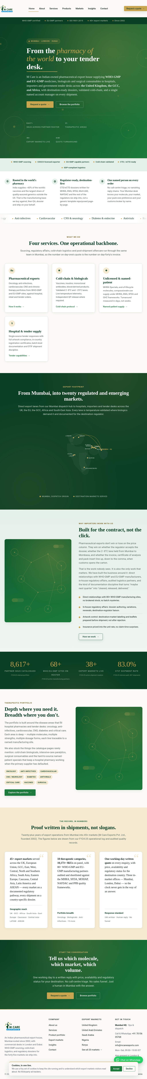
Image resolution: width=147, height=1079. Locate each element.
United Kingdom (89, 1025)
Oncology (5, 218)
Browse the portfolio (70, 104)
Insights (92, 8)
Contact (104, 8)
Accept (116, 1069)
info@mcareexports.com (127, 1045)
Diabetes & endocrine (107, 218)
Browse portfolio (88, 998)
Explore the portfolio (20, 795)
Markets (80, 8)
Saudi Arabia (88, 1035)
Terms (139, 1074)
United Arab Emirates (92, 1030)
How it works (16, 308)
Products (66, 8)
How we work (91, 639)
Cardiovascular (52, 218)
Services (54, 8)
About (42, 8)
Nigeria (85, 1040)
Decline (129, 1069)
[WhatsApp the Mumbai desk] (128, 1059)
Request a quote (135, 8)
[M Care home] (6, 8)
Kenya (85, 1045)
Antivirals (133, 218)
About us (53, 1025)
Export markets (56, 1040)
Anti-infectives (27, 218)
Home (31, 8)
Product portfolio (57, 1035)
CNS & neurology (78, 218)
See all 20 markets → (92, 1049)
